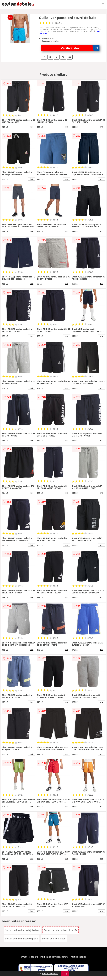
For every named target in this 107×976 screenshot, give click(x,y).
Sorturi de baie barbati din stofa (60, 930)
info (31, 127)
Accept (64, 973)
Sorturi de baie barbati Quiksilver (22, 930)
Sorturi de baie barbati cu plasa (21, 938)
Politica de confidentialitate (54, 956)
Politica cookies (78, 956)
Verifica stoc (80, 48)
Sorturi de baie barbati (54, 938)
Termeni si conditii (28, 956)
